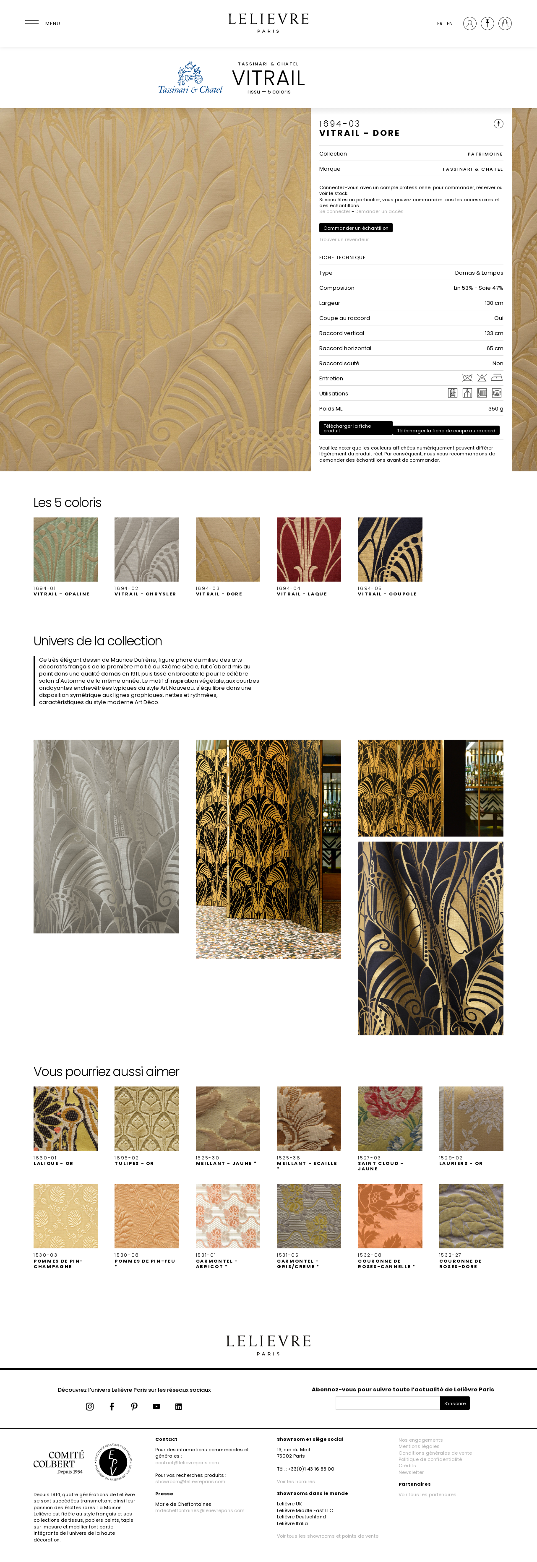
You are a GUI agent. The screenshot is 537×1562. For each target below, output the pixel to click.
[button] (66, 557)
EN (450, 23)
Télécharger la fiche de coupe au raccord (446, 430)
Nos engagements (421, 1440)
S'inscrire (455, 1403)
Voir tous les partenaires (427, 1494)
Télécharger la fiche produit (347, 428)
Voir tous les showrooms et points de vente (327, 1536)
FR (440, 23)
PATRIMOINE (486, 154)
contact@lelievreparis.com (187, 1462)
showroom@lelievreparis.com (190, 1481)
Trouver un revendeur (344, 239)
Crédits (407, 1465)
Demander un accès (379, 211)
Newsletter (411, 1472)
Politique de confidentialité (430, 1459)
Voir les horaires (296, 1481)
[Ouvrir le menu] (42, 23)
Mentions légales (419, 1446)
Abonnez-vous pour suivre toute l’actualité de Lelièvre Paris (403, 1389)
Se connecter (334, 211)
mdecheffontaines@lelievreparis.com (200, 1510)
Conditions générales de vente (435, 1453)
